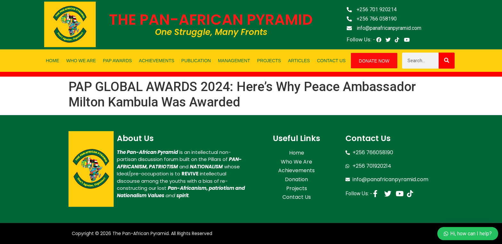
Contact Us (331, 60)
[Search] (447, 61)
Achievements (156, 60)
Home (52, 60)
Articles (299, 60)
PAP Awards (117, 60)
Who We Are (81, 60)
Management (234, 60)
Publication (196, 60)
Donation (296, 177)
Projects (269, 60)
